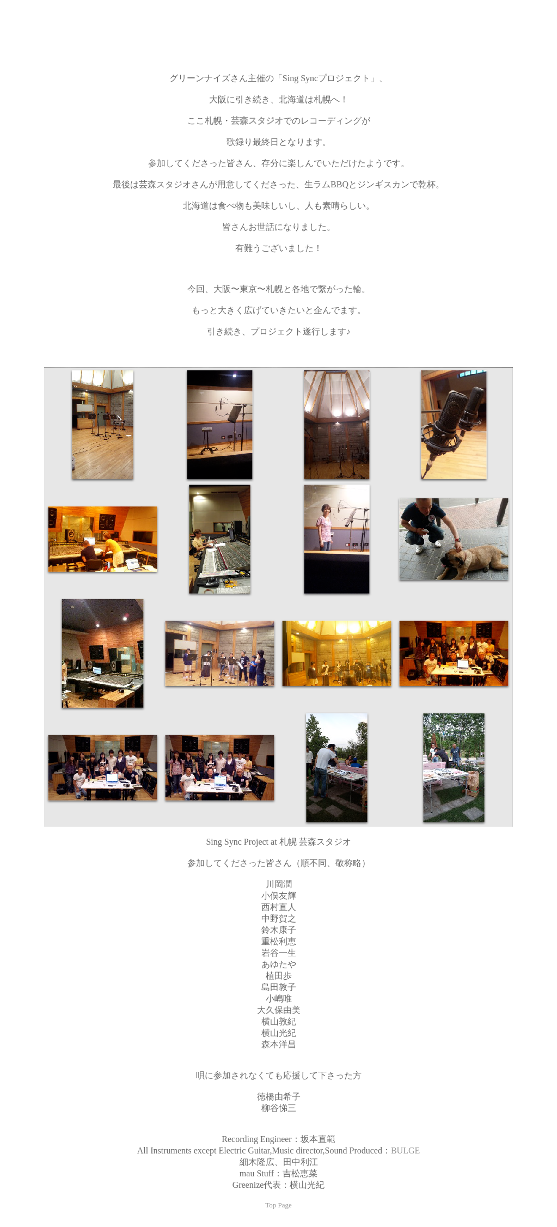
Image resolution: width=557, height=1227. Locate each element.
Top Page (278, 1205)
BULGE (405, 1150)
